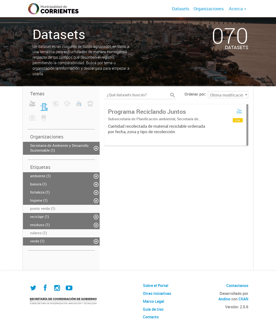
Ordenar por (194, 94)
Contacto (151, 317)
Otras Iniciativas (157, 293)
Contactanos (237, 285)
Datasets (180, 8)
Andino (224, 299)
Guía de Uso (153, 309)
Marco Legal (153, 301)
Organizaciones (209, 8)
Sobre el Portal (155, 285)
